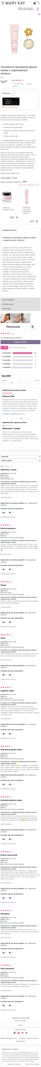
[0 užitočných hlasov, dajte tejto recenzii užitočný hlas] (4, 513)
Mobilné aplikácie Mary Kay (9, 1038)
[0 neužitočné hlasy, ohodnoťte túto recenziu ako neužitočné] (10, 513)
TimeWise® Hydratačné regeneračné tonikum (27, 210)
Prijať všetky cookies (32, 1064)
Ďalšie (21, 1025)
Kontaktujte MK (20, 1041)
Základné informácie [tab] (10, 230)
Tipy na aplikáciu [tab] (8, 300)
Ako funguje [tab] (7, 308)
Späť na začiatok (20, 1021)
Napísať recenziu (20, 342)
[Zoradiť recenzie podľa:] (20, 456)
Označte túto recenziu (8, 517)
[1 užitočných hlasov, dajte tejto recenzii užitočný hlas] (4, 569)
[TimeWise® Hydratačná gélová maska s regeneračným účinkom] (20, 38)
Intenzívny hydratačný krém (8, 208)
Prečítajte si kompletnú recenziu (14, 414)
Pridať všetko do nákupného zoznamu (29, 184)
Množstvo (6, 93)
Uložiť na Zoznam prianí (11, 107)
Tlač (39, 14)
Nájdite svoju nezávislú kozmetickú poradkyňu (25, 8)
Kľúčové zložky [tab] (8, 304)
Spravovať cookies (32, 1038)
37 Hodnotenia (19, 84)
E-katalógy (22, 1038)
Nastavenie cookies (14, 1064)
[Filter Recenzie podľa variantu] (20, 460)
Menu (2, 3)
